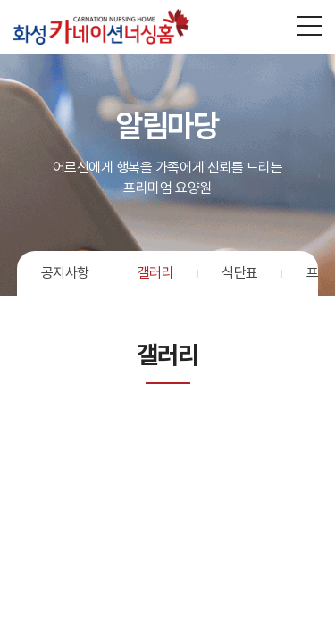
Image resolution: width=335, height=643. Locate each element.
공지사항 (65, 272)
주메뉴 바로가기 (0, 0)
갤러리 (156, 272)
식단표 (240, 272)
